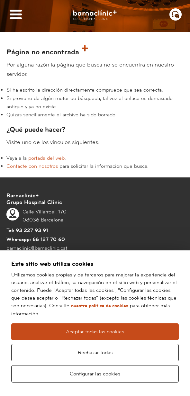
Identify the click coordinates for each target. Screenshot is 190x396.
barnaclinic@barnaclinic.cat (36, 248)
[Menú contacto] (175, 14)
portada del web (46, 158)
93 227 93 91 (32, 230)
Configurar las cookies (95, 374)
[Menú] (16, 15)
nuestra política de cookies (99, 306)
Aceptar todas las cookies (95, 331)
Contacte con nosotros (32, 166)
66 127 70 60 (48, 239)
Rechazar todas (95, 352)
